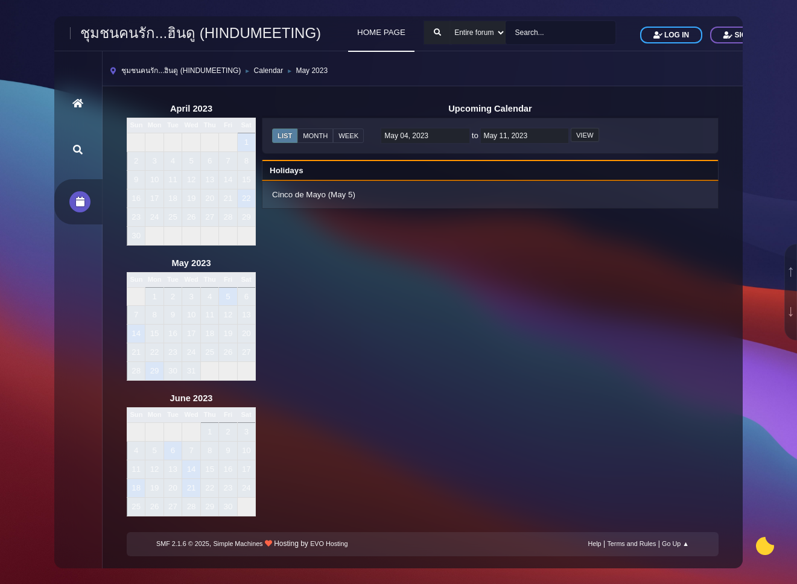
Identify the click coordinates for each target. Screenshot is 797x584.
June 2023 (191, 398)
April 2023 (191, 108)
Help (594, 543)
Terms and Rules (631, 543)
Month (315, 135)
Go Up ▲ (675, 543)
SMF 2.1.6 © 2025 (182, 543)
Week (348, 135)
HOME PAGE (381, 32)
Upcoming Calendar (490, 108)
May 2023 (191, 263)
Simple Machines (237, 543)
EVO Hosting (329, 543)
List (285, 135)
